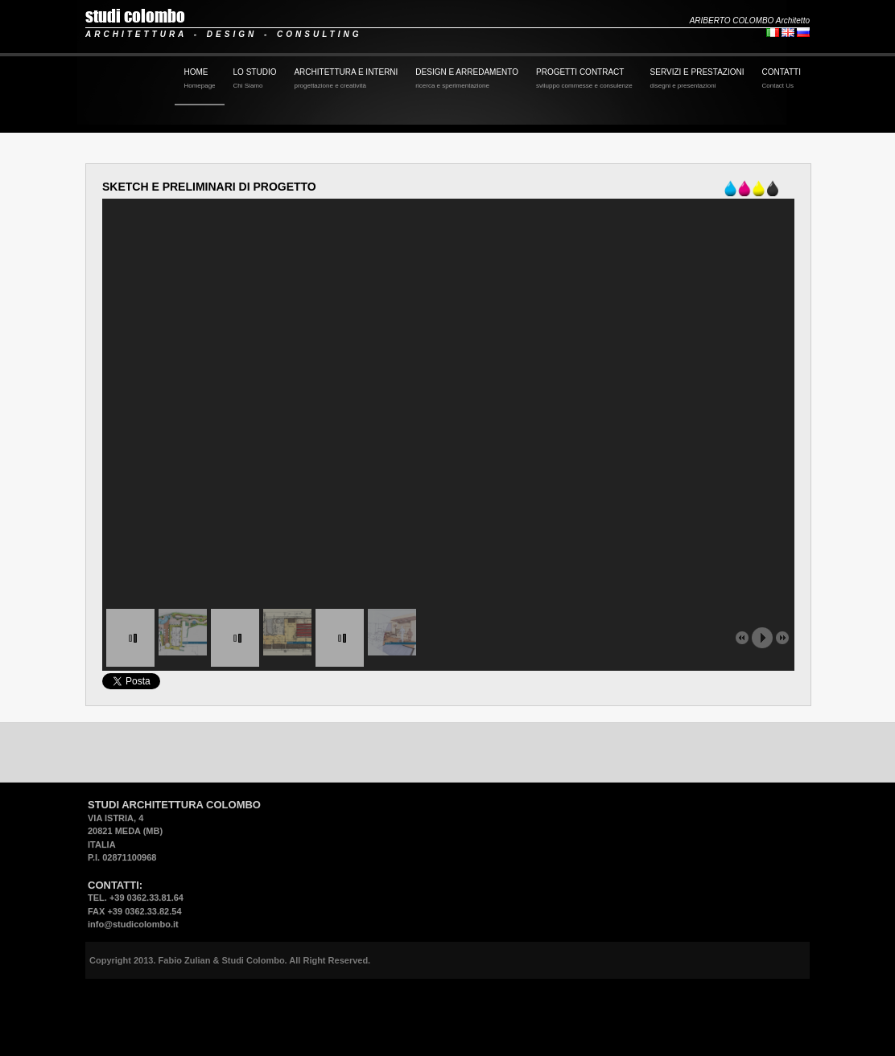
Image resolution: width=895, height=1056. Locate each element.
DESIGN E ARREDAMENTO (466, 80)
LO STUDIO (255, 80)
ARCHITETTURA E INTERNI (346, 80)
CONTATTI (781, 80)
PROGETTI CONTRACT (584, 80)
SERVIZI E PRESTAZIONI (697, 80)
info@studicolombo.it (133, 924)
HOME (199, 80)
